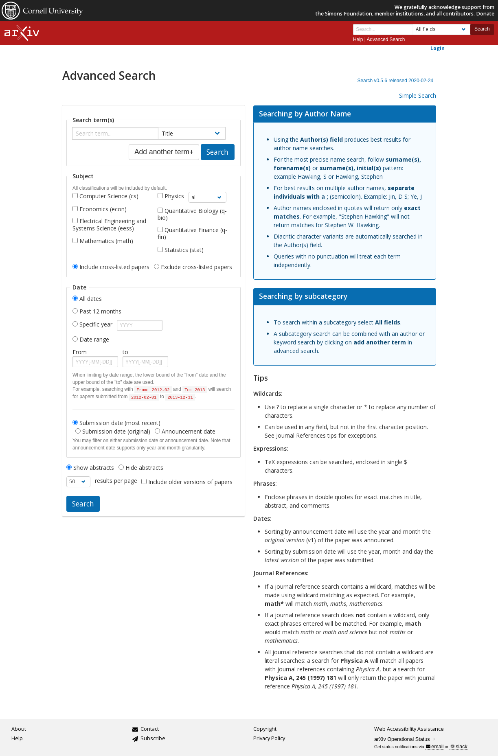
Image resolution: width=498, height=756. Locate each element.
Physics (174, 196)
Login (437, 48)
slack (458, 746)
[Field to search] (442, 29)
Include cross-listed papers (110, 267)
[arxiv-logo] (21, 33)
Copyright (264, 728)
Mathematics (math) (106, 241)
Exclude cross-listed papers (193, 267)
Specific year (95, 324)
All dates (90, 298)
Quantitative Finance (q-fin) (192, 233)
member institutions (399, 13)
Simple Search (417, 95)
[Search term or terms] (383, 29)
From (79, 352)
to (125, 352)
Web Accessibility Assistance (409, 728)
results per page (116, 480)
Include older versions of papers (190, 482)
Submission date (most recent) (116, 423)
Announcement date (185, 431)
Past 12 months (100, 311)
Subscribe (152, 738)
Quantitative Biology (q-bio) (192, 214)
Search (482, 29)
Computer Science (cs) (108, 196)
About (18, 728)
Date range (94, 339)
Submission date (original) (112, 431)
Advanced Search (385, 39)
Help (358, 39)
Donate (485, 13)
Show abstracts (90, 467)
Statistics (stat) (184, 250)
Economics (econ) (103, 209)
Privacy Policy (269, 738)
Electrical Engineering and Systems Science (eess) (109, 224)
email (434, 746)
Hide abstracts (140, 467)
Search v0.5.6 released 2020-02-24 (395, 80)
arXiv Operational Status (405, 739)
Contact (149, 728)
